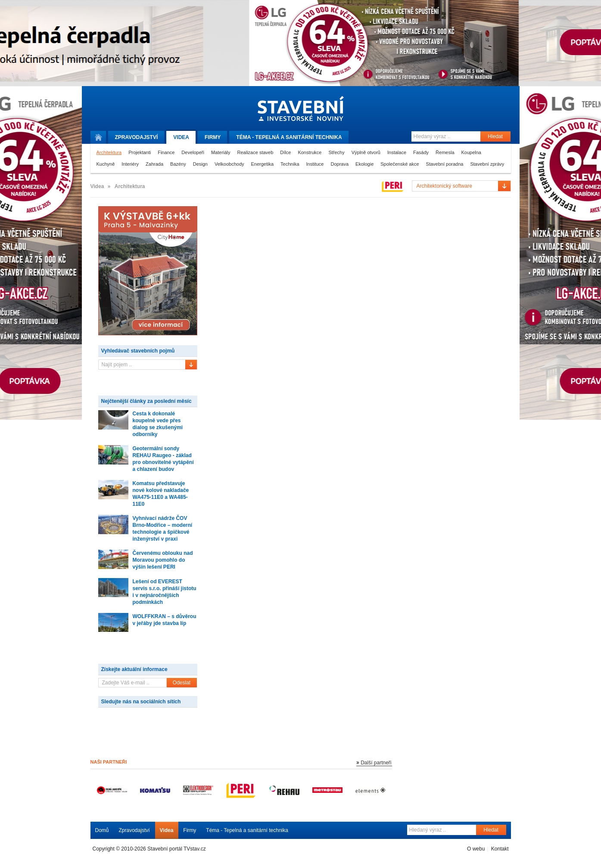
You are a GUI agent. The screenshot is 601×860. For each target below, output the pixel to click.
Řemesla (445, 152)
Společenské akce (399, 164)
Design (200, 164)
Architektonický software (444, 186)
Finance (166, 152)
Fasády (421, 152)
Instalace (396, 152)
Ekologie (364, 164)
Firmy (213, 137)
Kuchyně (106, 164)
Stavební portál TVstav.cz (176, 849)
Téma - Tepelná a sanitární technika (247, 830)
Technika (289, 164)
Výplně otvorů (366, 152)
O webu (476, 849)
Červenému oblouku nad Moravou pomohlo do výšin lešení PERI (163, 560)
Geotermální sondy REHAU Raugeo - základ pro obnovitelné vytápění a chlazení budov (163, 458)
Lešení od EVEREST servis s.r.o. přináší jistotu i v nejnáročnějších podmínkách (164, 591)
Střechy (336, 152)
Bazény (178, 164)
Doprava (339, 164)
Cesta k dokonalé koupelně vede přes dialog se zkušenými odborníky (158, 424)
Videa (181, 137)
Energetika (262, 164)
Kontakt (500, 849)
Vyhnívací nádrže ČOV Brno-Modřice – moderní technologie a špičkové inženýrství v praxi (163, 528)
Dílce (285, 152)
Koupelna (471, 152)
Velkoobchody (229, 164)
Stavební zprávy (487, 164)
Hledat (495, 136)
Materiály (220, 152)
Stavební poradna (445, 164)
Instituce (315, 164)
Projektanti (139, 152)
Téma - (289, 137)
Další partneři (376, 763)
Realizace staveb (255, 152)
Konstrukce (309, 152)
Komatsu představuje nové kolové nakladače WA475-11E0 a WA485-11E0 (161, 493)
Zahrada (154, 164)
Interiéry (130, 164)
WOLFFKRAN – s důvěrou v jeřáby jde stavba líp (164, 619)
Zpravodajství (134, 830)
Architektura (109, 152)
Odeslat (181, 683)
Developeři (192, 152)
